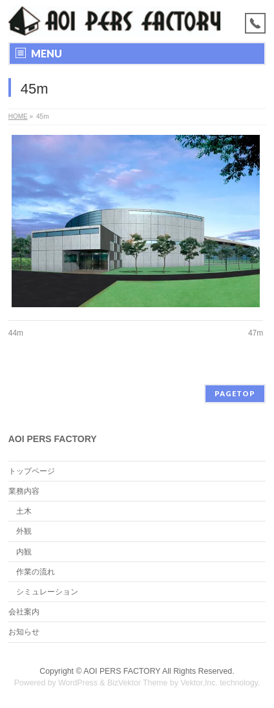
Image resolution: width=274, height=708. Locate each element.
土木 (24, 511)
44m (15, 333)
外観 (24, 531)
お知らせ (23, 631)
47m (255, 333)
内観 (24, 551)
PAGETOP (235, 393)
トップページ (31, 471)
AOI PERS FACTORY (121, 671)
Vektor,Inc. (199, 682)
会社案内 (23, 611)
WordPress (78, 682)
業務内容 (23, 491)
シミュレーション (47, 591)
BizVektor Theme (137, 682)
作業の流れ (35, 571)
